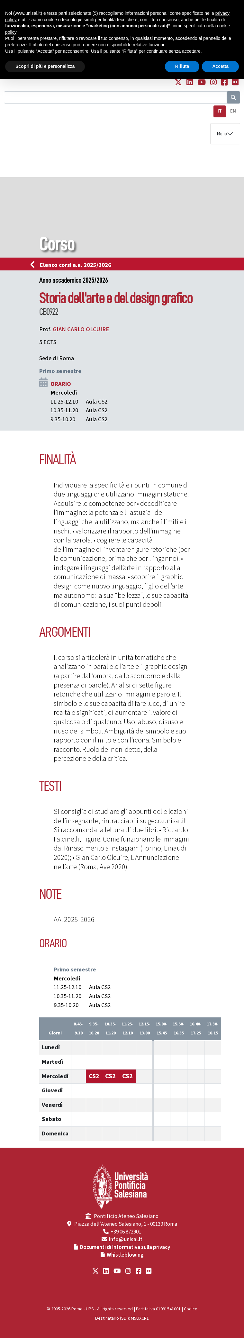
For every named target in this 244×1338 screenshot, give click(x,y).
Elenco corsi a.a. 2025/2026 (72, 265)
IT (220, 111)
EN (233, 111)
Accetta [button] (220, 66)
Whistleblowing (125, 1255)
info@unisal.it (125, 1239)
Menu (222, 133)
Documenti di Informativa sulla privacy (125, 1247)
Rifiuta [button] (182, 66)
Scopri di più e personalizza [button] (45, 66)
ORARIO (60, 384)
